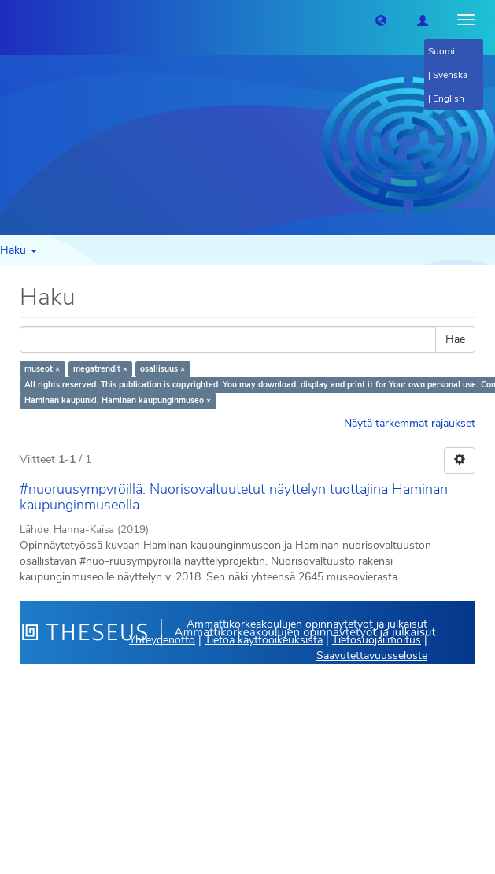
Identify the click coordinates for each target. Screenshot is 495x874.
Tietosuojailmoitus (376, 639)
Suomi (441, 51)
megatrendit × (100, 369)
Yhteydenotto (162, 639)
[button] (381, 19)
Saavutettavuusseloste (371, 655)
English (448, 98)
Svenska (450, 75)
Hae (455, 338)
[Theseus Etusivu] (12, 19)
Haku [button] (18, 250)
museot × (42, 369)
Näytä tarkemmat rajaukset (409, 423)
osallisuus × (162, 369)
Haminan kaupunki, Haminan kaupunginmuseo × (117, 400)
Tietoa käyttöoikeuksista (264, 639)
